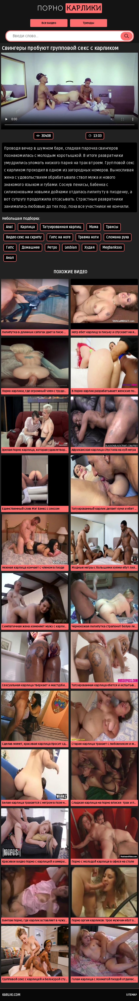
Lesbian (71, 247)
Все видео (48, 23)
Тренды (88, 23)
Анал (10, 258)
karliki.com (11, 995)
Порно (69, 8)
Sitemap (131, 995)
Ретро (52, 247)
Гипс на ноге (59, 237)
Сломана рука (117, 237)
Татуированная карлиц (62, 227)
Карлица (27, 227)
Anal (9, 227)
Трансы (112, 227)
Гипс (10, 247)
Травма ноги (88, 237)
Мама (93, 227)
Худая (89, 247)
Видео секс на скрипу (24, 237)
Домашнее (31, 247)
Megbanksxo (112, 247)
